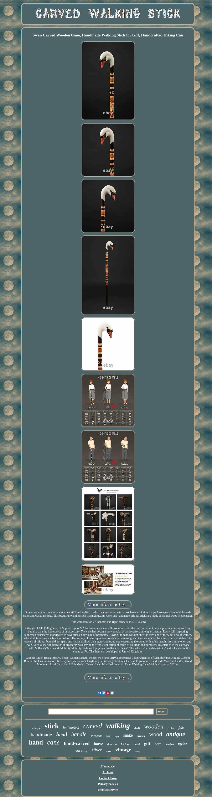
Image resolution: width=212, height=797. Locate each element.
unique (36, 728)
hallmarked (71, 728)
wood (155, 734)
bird (108, 736)
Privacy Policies (108, 784)
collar (171, 728)
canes (137, 751)
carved (92, 726)
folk (181, 728)
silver (97, 749)
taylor (182, 744)
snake (128, 735)
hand (36, 742)
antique (175, 734)
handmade (41, 734)
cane (53, 742)
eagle (117, 736)
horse (98, 744)
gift (147, 743)
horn (158, 744)
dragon (112, 744)
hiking (125, 744)
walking (118, 726)
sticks (108, 751)
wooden (153, 726)
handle (79, 734)
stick (52, 726)
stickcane (96, 735)
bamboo (170, 744)
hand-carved (77, 743)
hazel (136, 744)
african (141, 735)
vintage (123, 749)
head (61, 734)
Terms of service (108, 789)
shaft (137, 728)
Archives (107, 772)
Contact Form (108, 778)
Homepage (108, 766)
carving (82, 750)
